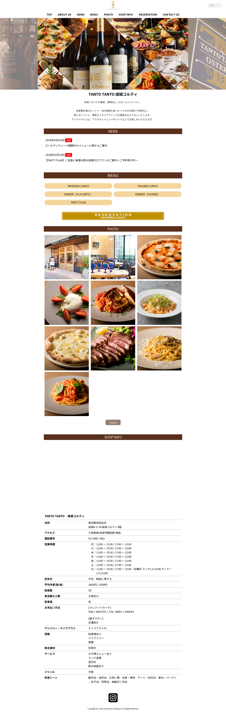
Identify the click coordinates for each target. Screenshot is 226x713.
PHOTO (108, 14)
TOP (49, 14)
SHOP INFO (126, 14)
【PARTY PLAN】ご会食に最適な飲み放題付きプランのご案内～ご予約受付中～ (91, 160)
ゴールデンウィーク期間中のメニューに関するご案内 (76, 145)
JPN (211, 5)
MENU (94, 14)
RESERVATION (148, 14)
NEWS (80, 14)
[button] (3, 54)
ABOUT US (64, 14)
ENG (218, 5)
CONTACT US (171, 14)
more (113, 422)
